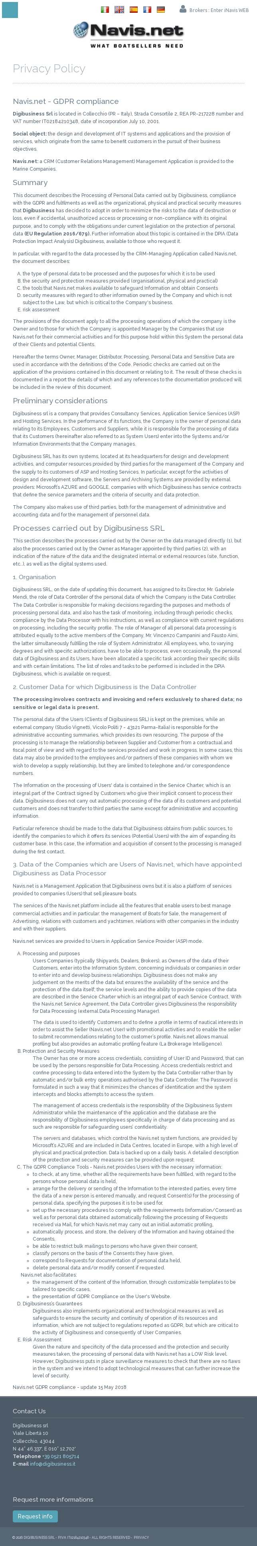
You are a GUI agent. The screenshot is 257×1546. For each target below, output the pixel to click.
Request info (35, 1516)
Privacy (141, 1538)
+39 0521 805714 (60, 1456)
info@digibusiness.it (52, 1464)
